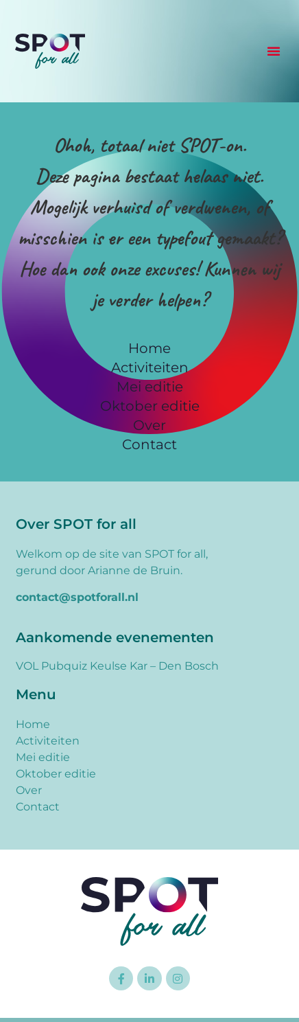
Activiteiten (150, 367)
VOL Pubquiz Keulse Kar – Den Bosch (117, 665)
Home (149, 348)
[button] (273, 51)
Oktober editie (150, 406)
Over (149, 425)
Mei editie (150, 386)
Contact (149, 444)
